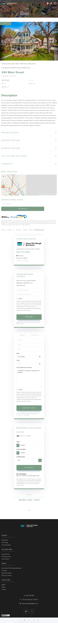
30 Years (20, 434)
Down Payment (21, 447)
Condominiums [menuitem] (33, 538)
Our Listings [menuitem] (5, 540)
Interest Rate (20, 455)
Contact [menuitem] (31, 557)
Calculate (29, 466)
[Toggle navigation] (54, 4)
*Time (18, 358)
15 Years (28, 434)
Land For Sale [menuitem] (32, 543)
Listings (9, 228)
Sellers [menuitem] (30, 554)
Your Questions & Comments (24, 365)
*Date (17, 351)
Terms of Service (23, 413)
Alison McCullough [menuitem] (7, 557)
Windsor (18, 228)
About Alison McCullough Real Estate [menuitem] (11, 552)
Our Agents (26, 259)
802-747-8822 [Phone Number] (49, 4)
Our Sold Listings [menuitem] (6, 543)
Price (18, 440)
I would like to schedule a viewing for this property (29, 377)
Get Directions (49, 207)
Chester (25, 228)
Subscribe (29, 315)
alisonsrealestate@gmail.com (29, 575)
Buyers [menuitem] (31, 552)
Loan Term (20, 430)
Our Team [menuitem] (4, 554)
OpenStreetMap (47, 197)
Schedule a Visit (35, 333)
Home (3, 228)
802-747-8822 (23, 250)
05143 (31, 228)
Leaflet (41, 197)
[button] (2, 43)
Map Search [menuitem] (5, 538)
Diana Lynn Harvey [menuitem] (6, 559)
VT (13, 228)
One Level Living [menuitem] (33, 540)
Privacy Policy (27, 308)
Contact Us (19, 259)
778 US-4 (29, 570)
